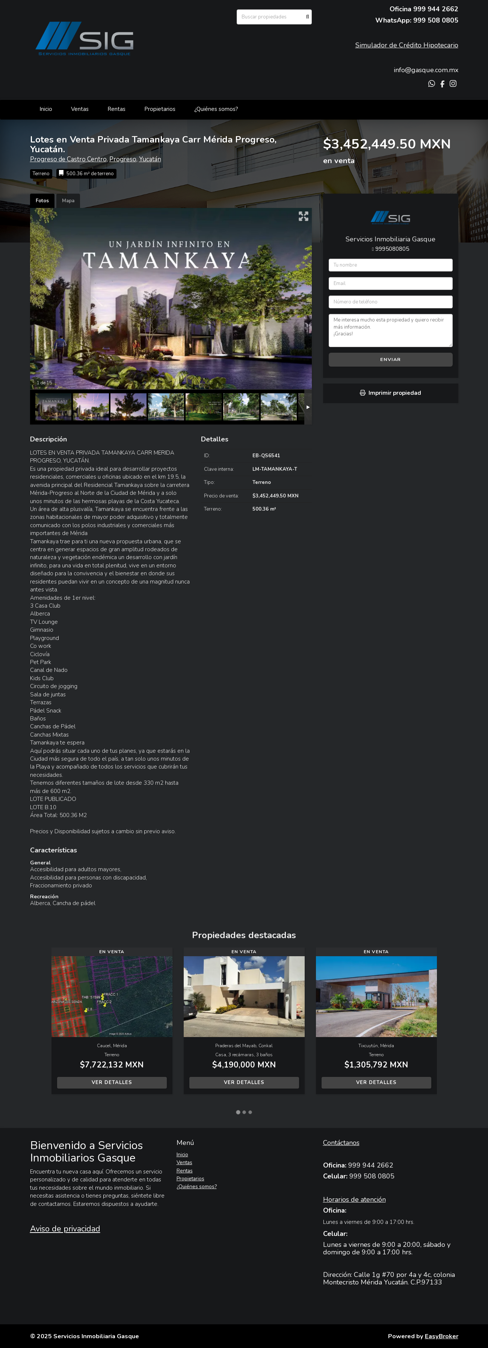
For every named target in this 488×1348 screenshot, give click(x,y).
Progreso (122, 159)
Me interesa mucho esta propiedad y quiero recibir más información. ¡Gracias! (391, 330)
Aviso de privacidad (65, 1228)
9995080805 (392, 249)
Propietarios (159, 109)
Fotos (42, 200)
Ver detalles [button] (112, 1082)
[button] (40, 1025)
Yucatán (150, 159)
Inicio (45, 109)
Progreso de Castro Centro (68, 159)
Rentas (116, 109)
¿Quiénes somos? (216, 109)
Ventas (80, 109)
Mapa (68, 200)
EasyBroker (441, 1336)
